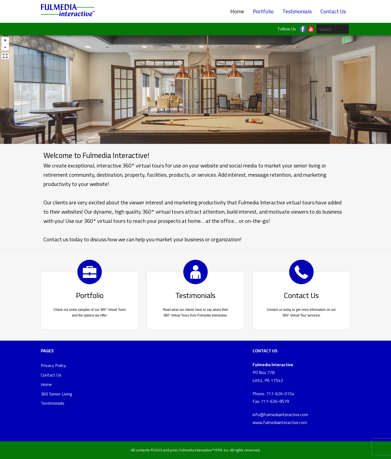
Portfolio (263, 11)
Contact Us (333, 11)
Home (237, 11)
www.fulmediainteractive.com (280, 422)
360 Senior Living (56, 394)
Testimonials (297, 11)
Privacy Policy (53, 365)
